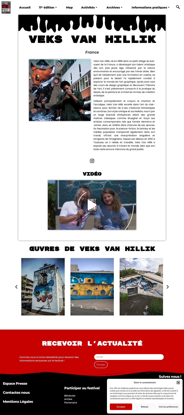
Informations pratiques (151, 7)
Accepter (121, 407)
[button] (178, 382)
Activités (89, 7)
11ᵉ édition (48, 7)
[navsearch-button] (178, 7)
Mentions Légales (18, 401)
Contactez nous (16, 392)
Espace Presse (15, 383)
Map (69, 7)
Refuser (144, 407)
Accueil (24, 7)
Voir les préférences (168, 407)
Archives (115, 7)
